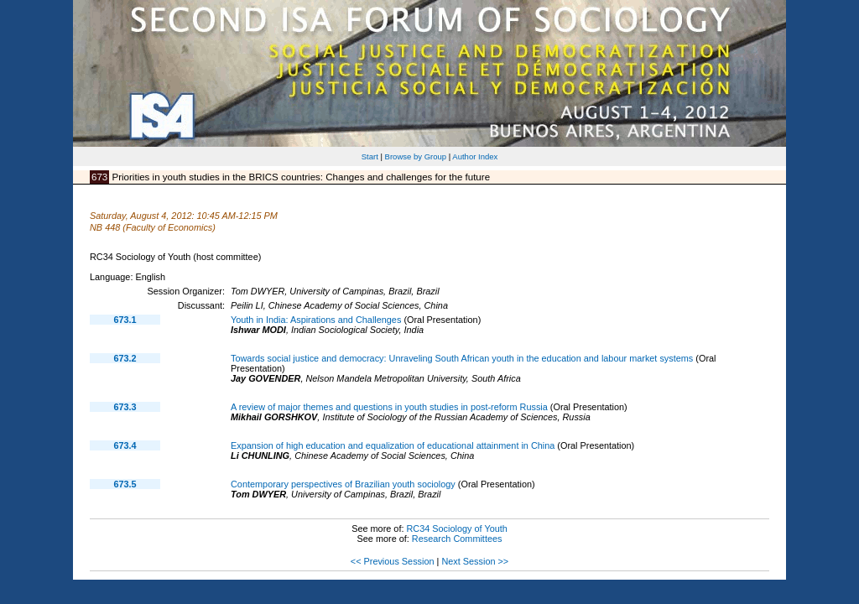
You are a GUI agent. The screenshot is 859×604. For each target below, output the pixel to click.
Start (370, 156)
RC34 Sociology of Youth (456, 528)
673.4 (124, 445)
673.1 (124, 320)
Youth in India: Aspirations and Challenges (316, 320)
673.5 (124, 484)
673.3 (124, 407)
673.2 (124, 358)
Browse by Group (416, 156)
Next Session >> (474, 561)
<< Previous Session (393, 561)
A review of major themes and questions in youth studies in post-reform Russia (389, 407)
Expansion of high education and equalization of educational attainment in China (392, 445)
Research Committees (457, 539)
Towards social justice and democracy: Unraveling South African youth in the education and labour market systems (462, 358)
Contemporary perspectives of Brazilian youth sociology (343, 484)
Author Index (474, 156)
